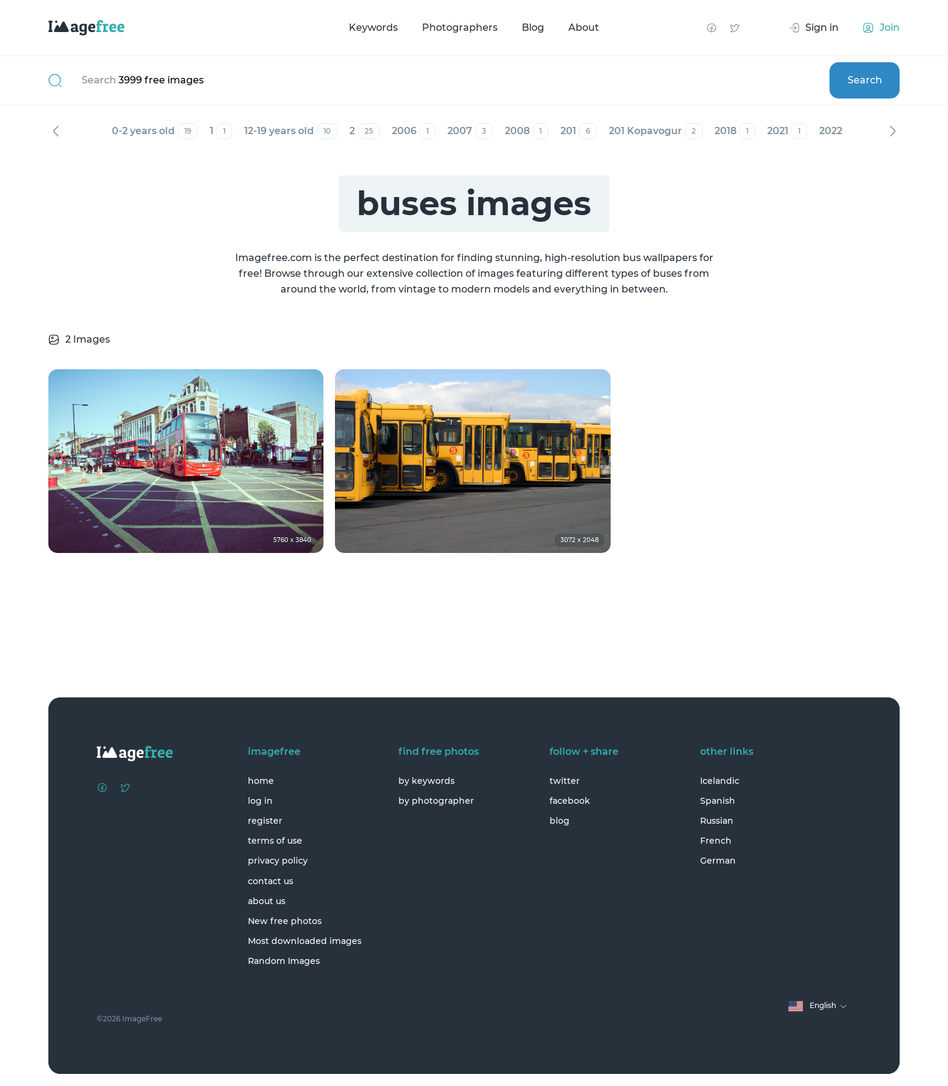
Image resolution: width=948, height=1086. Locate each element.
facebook (570, 800)
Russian (716, 820)
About (583, 27)
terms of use (275, 840)
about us (266, 901)
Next (892, 131)
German (718, 860)
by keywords (426, 780)
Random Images (284, 960)
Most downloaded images (305, 941)
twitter (565, 780)
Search (865, 80)
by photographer (436, 800)
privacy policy (278, 860)
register (265, 820)
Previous (55, 131)
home (261, 780)
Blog (533, 27)
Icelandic (719, 780)
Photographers (460, 27)
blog (560, 820)
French (716, 840)
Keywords (373, 27)
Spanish (717, 800)
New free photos (285, 921)
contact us (270, 881)
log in (260, 800)
